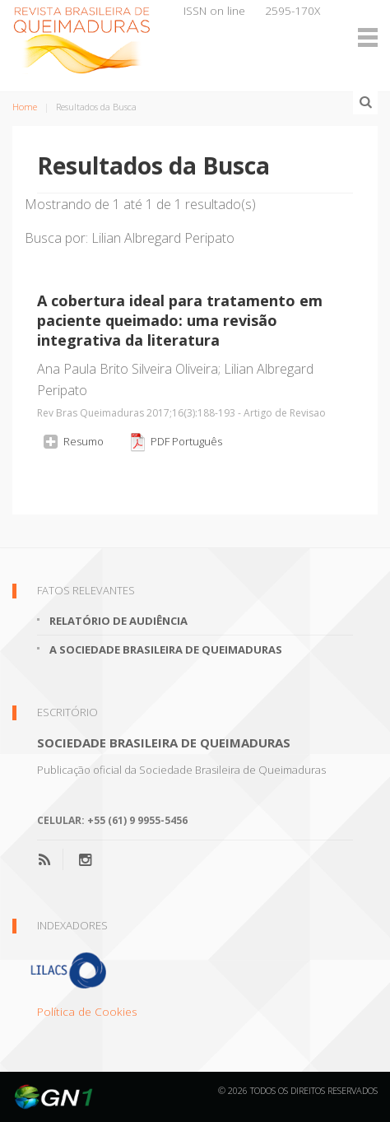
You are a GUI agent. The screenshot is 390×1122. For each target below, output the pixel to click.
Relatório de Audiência (118, 620)
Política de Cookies (87, 1011)
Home (24, 106)
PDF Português (175, 442)
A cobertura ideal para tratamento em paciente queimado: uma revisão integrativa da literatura (180, 320)
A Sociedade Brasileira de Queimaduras (165, 649)
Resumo (72, 441)
